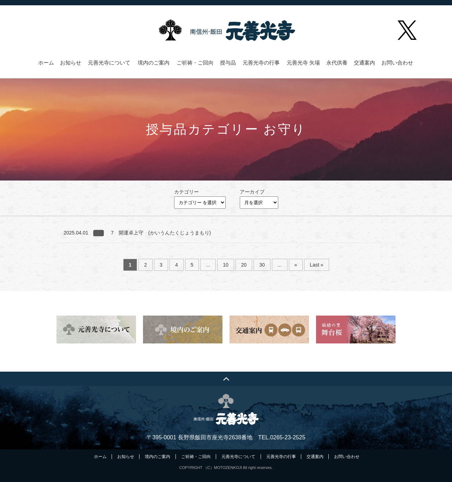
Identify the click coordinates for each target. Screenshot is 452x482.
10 (225, 265)
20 (244, 265)
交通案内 (364, 63)
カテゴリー (186, 192)
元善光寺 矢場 (303, 63)
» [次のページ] (296, 265)
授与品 (228, 63)
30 (262, 265)
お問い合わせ (397, 63)
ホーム (46, 63)
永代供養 (336, 63)
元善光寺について (109, 63)
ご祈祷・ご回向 (195, 63)
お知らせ (70, 63)
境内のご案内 (154, 63)
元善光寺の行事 (261, 63)
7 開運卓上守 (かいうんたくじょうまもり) (161, 233)
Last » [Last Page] (316, 265)
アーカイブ (252, 192)
